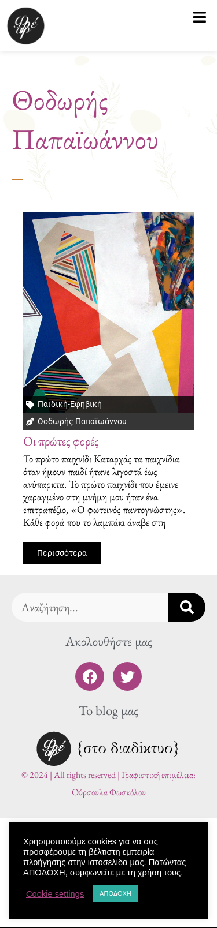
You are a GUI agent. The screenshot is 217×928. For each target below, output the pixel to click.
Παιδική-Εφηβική (70, 404)
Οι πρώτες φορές (61, 441)
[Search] (186, 607)
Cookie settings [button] (55, 894)
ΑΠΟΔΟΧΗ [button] (115, 893)
